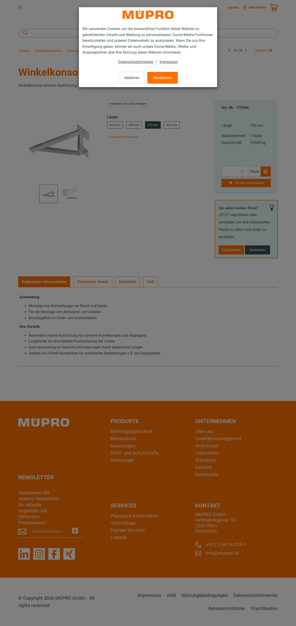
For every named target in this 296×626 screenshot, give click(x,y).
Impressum (169, 62)
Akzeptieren (162, 78)
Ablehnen (131, 78)
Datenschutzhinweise (135, 62)
